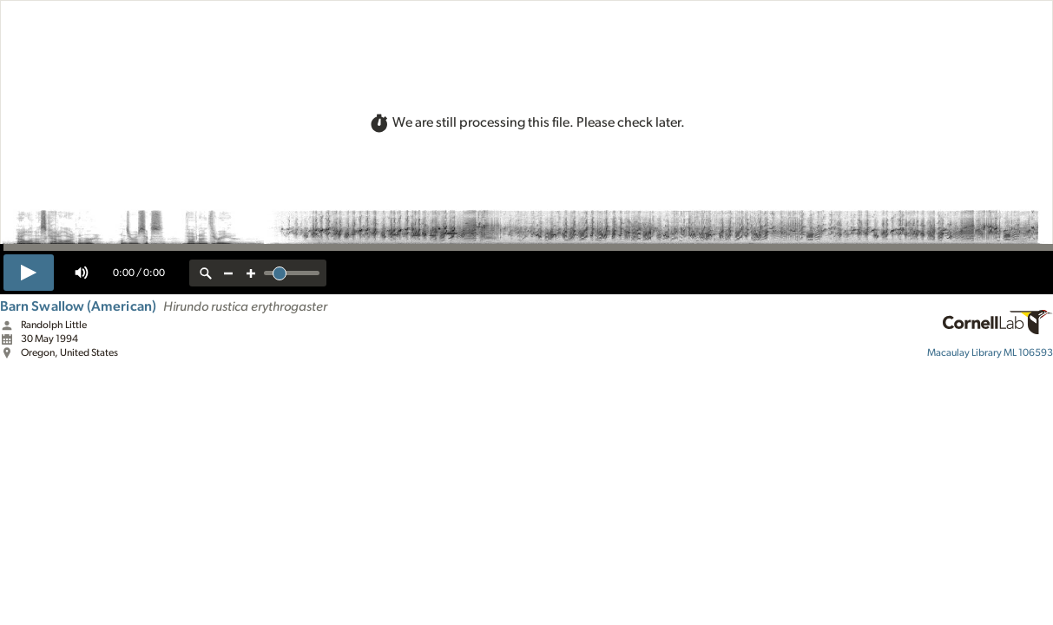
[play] (28, 272)
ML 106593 (990, 352)
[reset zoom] (205, 273)
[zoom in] (250, 273)
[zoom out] (228, 273)
